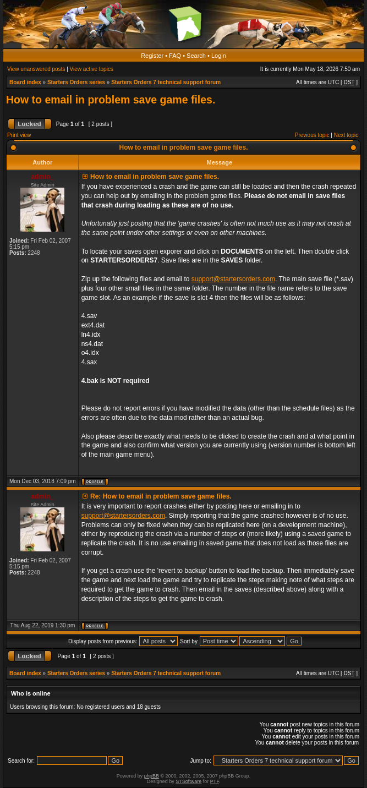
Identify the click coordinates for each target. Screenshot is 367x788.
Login (218, 55)
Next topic (346, 135)
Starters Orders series (76, 82)
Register (152, 55)
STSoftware (188, 781)
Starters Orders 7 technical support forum (166, 82)
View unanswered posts (36, 69)
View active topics (91, 69)
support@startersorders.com (233, 279)
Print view (19, 135)
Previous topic (312, 135)
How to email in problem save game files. (110, 100)
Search (196, 55)
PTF (214, 781)
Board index (25, 82)
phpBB (151, 776)
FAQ (175, 55)
